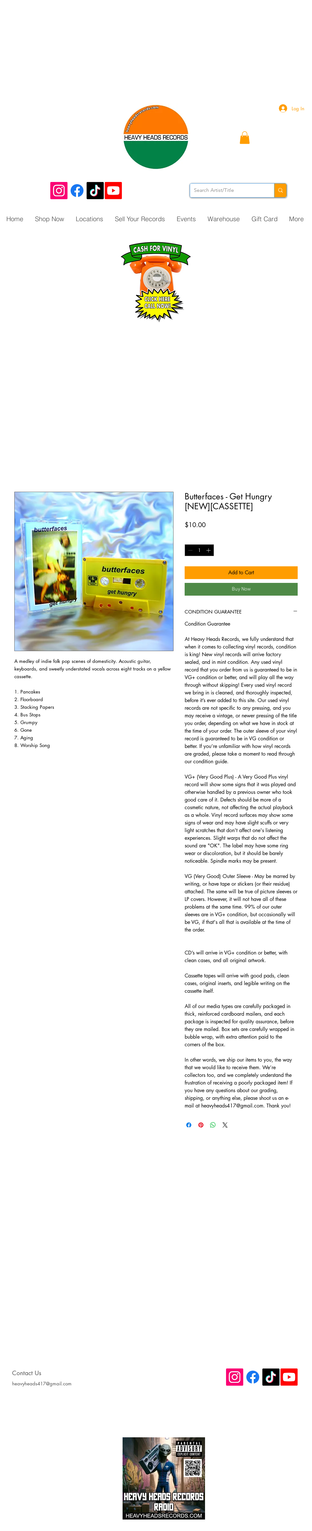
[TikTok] (95, 190)
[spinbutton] (199, 550)
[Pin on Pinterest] (201, 1125)
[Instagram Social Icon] (58, 190)
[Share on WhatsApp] (213, 1125)
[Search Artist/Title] (227, 190)
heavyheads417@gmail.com (42, 1384)
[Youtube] (113, 190)
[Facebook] (77, 190)
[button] (244, 137)
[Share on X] (225, 1125)
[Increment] (209, 550)
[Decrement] (190, 550)
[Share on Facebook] (189, 1125)
